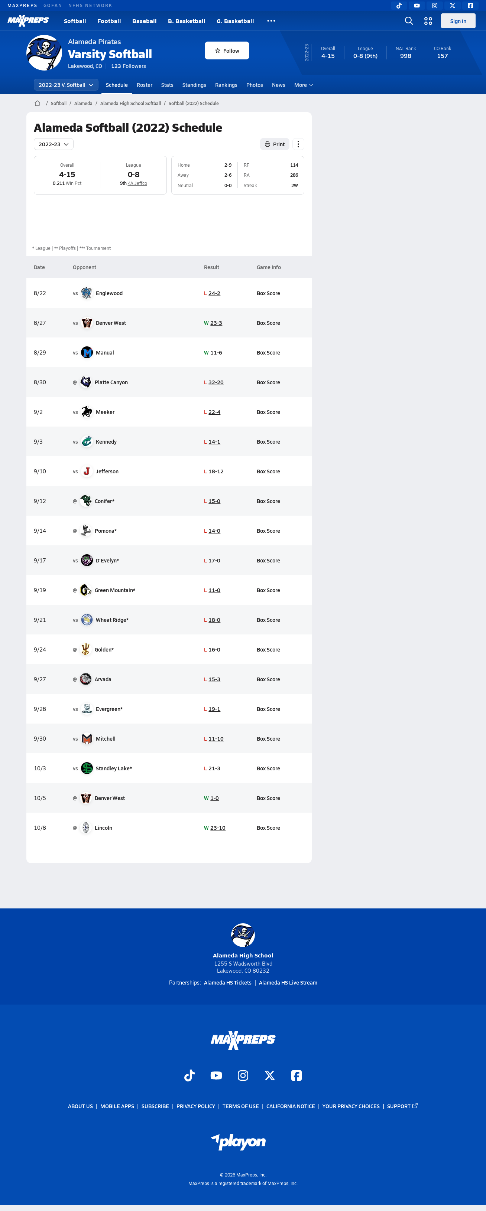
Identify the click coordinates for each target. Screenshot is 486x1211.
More (302, 84)
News (278, 84)
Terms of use (241, 1106)
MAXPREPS (22, 5)
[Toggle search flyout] (409, 20)
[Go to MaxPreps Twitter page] (270, 1076)
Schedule (117, 84)
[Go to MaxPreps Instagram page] (243, 1076)
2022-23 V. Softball (66, 84)
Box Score (268, 293)
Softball (75, 20)
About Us (80, 1106)
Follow (227, 50)
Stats (167, 84)
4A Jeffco (137, 183)
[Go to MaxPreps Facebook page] (296, 1076)
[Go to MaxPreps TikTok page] (189, 1076)
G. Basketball (235, 20)
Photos (254, 84)
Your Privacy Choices (351, 1106)
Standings (194, 84)
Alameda (83, 103)
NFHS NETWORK (90, 5)
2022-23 (54, 144)
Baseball (144, 20)
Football (109, 20)
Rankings (226, 84)
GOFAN (52, 5)
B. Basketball (186, 20)
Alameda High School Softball (130, 103)
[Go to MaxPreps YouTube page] (216, 1076)
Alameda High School (243, 941)
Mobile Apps (117, 1106)
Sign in (458, 21)
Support (402, 1106)
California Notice (290, 1106)
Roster (144, 84)
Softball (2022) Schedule (194, 103)
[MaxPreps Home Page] (37, 103)
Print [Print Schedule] (275, 144)
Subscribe (155, 1106)
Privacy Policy (195, 1106)
